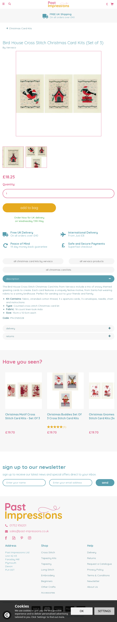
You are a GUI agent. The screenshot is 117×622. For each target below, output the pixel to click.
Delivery (91, 552)
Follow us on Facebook (6, 538)
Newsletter (93, 581)
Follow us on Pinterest (22, 538)
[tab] (58, 278)
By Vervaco (9, 47)
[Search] (9, 4)
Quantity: (9, 184)
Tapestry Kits (48, 558)
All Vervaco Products (92, 261)
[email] (70, 482)
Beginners (46, 581)
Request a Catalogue (99, 563)
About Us (92, 586)
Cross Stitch (48, 552)
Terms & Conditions (98, 575)
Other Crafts (48, 586)
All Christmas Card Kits (58, 269)
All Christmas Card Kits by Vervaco (33, 261)
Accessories (48, 592)
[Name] (24, 482)
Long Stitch (47, 569)
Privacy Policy (95, 569)
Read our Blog (14, 538)
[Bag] (112, 4)
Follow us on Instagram (29, 538)
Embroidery (48, 575)
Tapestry (46, 563)
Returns (91, 558)
